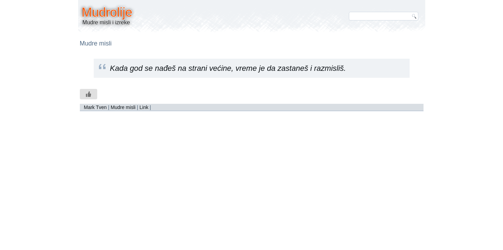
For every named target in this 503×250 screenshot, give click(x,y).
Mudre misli (123, 107)
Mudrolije (107, 12)
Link (144, 107)
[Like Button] (88, 94)
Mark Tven (95, 107)
